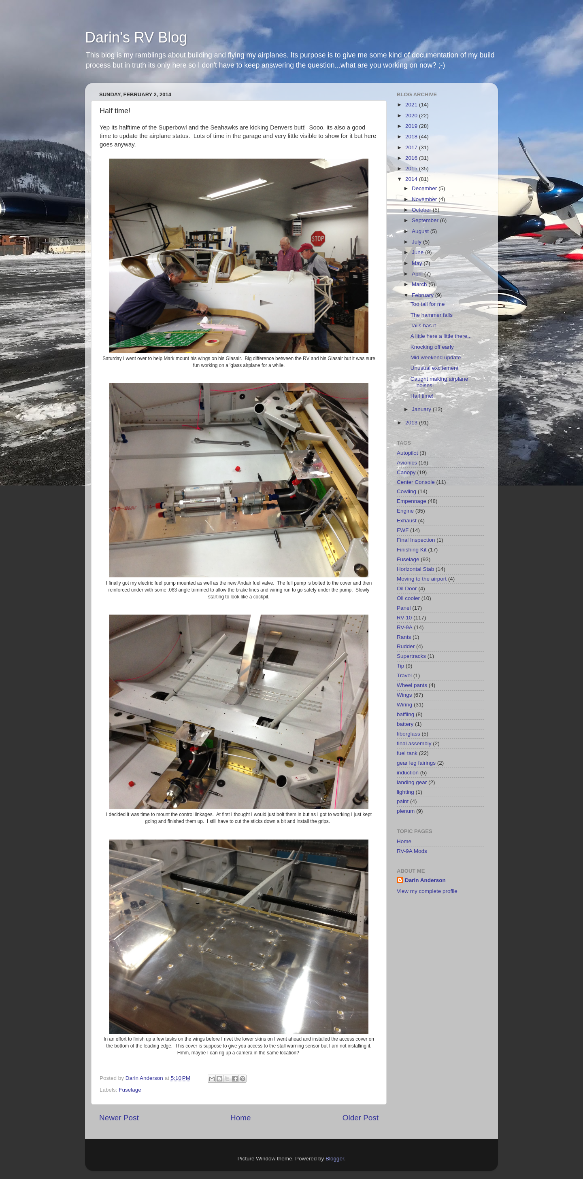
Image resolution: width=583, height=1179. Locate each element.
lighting (405, 792)
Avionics (407, 463)
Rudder (406, 646)
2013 (412, 423)
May (417, 263)
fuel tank (407, 753)
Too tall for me (428, 304)
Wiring (404, 705)
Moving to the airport (422, 579)
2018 (412, 137)
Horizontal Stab (415, 569)
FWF (403, 530)
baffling (405, 714)
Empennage (411, 501)
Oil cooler (408, 598)
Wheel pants (412, 685)
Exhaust (407, 520)
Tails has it (423, 325)
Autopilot (407, 453)
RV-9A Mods (412, 851)
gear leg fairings (416, 763)
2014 (412, 179)
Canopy (406, 472)
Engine (405, 511)
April (418, 274)
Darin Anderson (425, 880)
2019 (412, 126)
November (425, 199)
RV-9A (405, 627)
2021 (412, 105)
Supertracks (411, 656)
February (423, 295)
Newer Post (119, 1117)
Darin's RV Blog (136, 37)
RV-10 (404, 618)
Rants (404, 637)
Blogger (335, 1159)
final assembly (414, 743)
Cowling (406, 491)
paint (403, 801)
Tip (400, 666)
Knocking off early (432, 347)
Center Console (416, 482)
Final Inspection (416, 540)
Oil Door (407, 588)
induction (408, 773)
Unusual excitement (435, 368)
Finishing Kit (412, 550)
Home (240, 1117)
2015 (412, 168)
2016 (412, 158)
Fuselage (130, 1090)
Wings (404, 695)
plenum (406, 811)
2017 (412, 147)
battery (405, 724)
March (420, 284)
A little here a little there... (441, 336)
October (422, 210)
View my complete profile (427, 891)
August (421, 231)
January (422, 409)
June (418, 252)
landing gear (412, 782)
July (417, 242)
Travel (404, 675)
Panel (404, 608)
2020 (412, 115)
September (426, 220)
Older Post (361, 1117)
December (425, 188)
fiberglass (408, 734)
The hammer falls (432, 315)
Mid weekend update (436, 357)
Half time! (422, 396)
